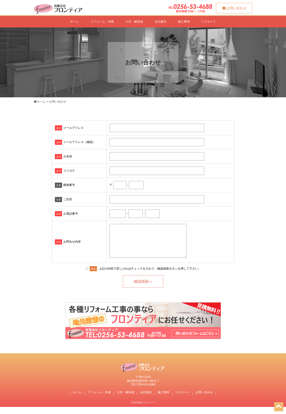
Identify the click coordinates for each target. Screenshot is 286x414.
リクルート (208, 21)
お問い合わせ (204, 399)
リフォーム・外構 (102, 21)
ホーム (74, 21)
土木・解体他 (134, 21)
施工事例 (184, 21)
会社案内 (160, 21)
